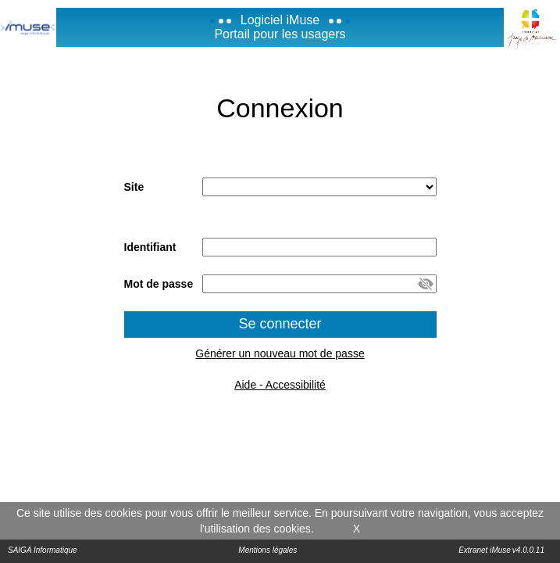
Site (134, 187)
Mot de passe (159, 284)
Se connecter (279, 324)
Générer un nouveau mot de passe (279, 353)
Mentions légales (267, 550)
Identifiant (150, 247)
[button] (425, 283)
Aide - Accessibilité (280, 384)
